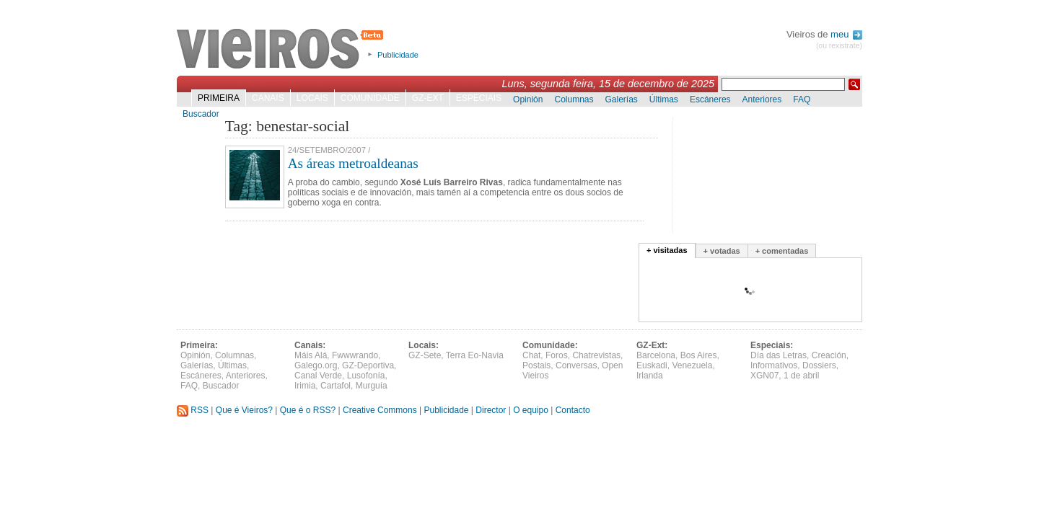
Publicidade (397, 54)
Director (490, 410)
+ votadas (721, 251)
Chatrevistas (596, 355)
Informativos (773, 365)
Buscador (201, 114)
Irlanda (649, 376)
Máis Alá (310, 355)
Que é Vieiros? (244, 410)
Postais (536, 365)
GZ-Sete (424, 355)
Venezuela (692, 365)
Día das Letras (778, 355)
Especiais (478, 98)
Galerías (621, 99)
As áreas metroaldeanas (353, 163)
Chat (531, 355)
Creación (829, 355)
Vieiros (282, 50)
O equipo (530, 410)
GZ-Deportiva (368, 365)
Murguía (371, 386)
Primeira (219, 98)
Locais (312, 98)
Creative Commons (380, 410)
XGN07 (764, 376)
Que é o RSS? (308, 410)
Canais (268, 98)
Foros (556, 355)
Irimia (304, 386)
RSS (193, 410)
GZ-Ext (428, 98)
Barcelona (655, 355)
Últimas (663, 99)
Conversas (576, 365)
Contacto (573, 410)
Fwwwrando (355, 355)
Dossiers (819, 365)
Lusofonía (366, 376)
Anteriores (762, 99)
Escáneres (710, 99)
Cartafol (335, 386)
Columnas (573, 99)
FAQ (801, 99)
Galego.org (315, 365)
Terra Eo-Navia (475, 355)
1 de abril (801, 376)
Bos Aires (698, 355)
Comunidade (370, 98)
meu (846, 34)
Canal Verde (318, 376)
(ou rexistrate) (839, 46)
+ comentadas (782, 251)
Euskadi (651, 365)
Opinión (528, 99)
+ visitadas (667, 250)
